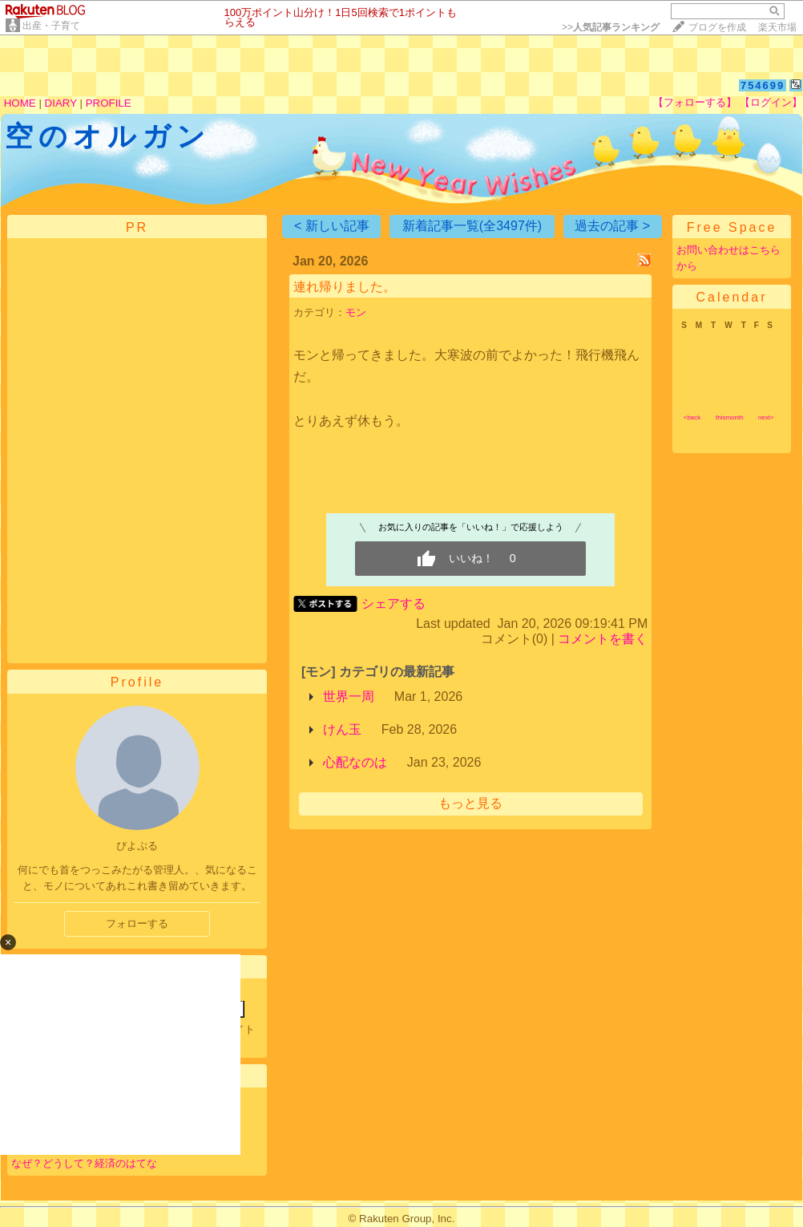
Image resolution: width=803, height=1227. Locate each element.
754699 (762, 85)
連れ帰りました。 (344, 287)
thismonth (730, 417)
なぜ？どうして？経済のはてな (84, 1163)
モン (355, 312)
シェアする (393, 603)
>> (611, 27)
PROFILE (108, 103)
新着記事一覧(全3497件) (472, 226)
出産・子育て (51, 25)
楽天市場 (777, 27)
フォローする (137, 923)
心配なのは (355, 762)
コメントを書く (603, 639)
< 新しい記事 (331, 226)
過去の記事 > (612, 226)
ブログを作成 (717, 27)
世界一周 (348, 696)
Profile (137, 682)
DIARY (61, 103)
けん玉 (342, 729)
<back (692, 417)
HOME (20, 103)
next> (766, 417)
